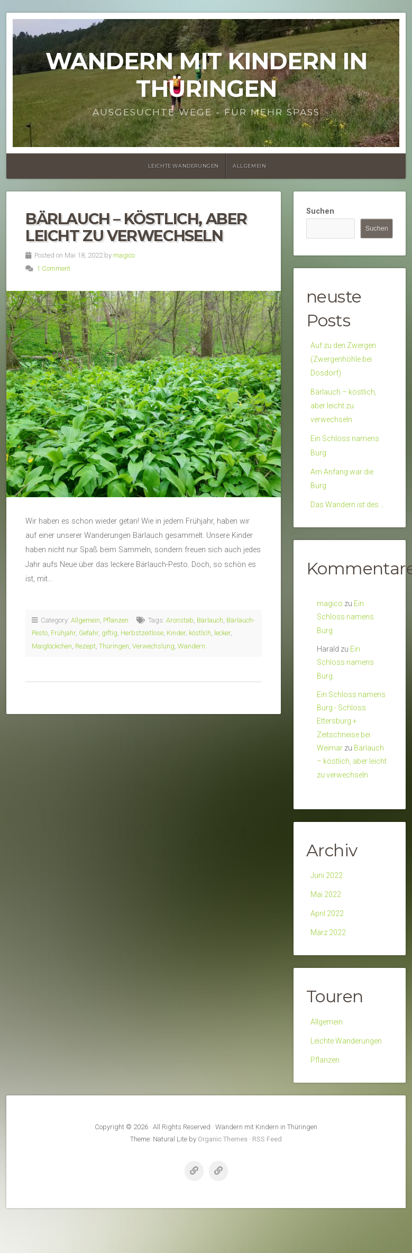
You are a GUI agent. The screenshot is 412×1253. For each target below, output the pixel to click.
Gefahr (88, 633)
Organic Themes (223, 1156)
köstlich (200, 633)
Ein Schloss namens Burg (345, 625)
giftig (109, 633)
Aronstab (180, 620)
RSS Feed (267, 1156)
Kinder (176, 633)
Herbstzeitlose (142, 633)
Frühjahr (63, 633)
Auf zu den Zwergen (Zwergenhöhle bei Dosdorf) (344, 360)
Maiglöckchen (52, 646)
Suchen (320, 211)
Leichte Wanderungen (183, 166)
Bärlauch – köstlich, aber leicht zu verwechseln (136, 227)
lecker (222, 633)
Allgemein (249, 166)
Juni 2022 (326, 887)
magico (124, 255)
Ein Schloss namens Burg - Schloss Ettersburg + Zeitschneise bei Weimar (352, 732)
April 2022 (327, 926)
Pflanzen (116, 620)
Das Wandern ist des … (348, 511)
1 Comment (53, 268)
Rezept (85, 646)
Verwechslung (153, 646)
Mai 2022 (326, 907)
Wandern (191, 646)
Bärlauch (210, 620)
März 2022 (328, 947)
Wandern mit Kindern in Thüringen (206, 75)
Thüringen (114, 646)
